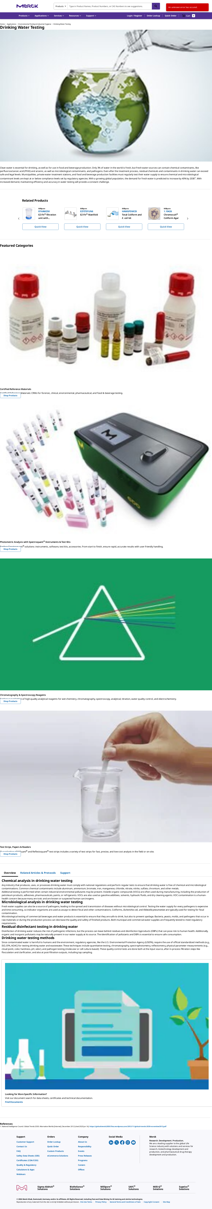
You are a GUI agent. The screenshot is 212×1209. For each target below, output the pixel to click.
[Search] (156, 6)
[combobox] (107, 6)
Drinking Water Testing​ (62, 24)
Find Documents (14, 1101)
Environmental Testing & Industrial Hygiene (34, 24)
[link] (30, 1142)
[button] (134, 15)
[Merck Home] (27, 6)
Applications (11, 24)
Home (2, 24)
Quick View (40, 226)
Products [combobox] (60, 6)
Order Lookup (153, 15)
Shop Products (10, 395)
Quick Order (170, 15)
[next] (187, 218)
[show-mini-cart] (188, 16)
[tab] (10, 873)
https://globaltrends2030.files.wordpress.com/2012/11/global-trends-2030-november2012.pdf (127, 1126)
